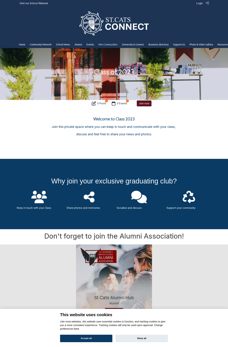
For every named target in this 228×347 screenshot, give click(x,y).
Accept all (86, 338)
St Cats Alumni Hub (114, 297)
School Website (39, 3)
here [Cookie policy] (76, 328)
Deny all (141, 338)
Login (199, 3)
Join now (144, 103)
